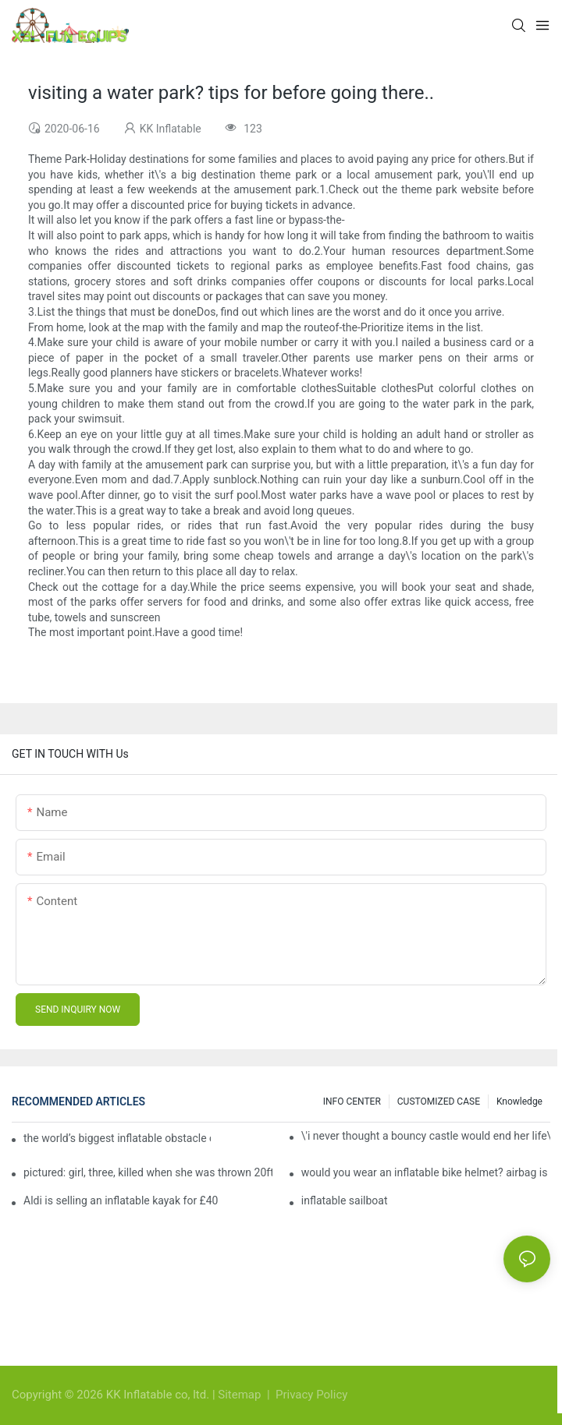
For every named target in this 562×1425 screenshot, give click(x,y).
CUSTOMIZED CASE (438, 1101)
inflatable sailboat (344, 1200)
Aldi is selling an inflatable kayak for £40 (120, 1200)
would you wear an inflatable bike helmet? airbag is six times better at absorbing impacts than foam (425, 1172)
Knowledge (519, 1101)
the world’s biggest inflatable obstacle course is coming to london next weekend (117, 1138)
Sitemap (241, 1395)
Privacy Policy (311, 1395)
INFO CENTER (352, 1101)
